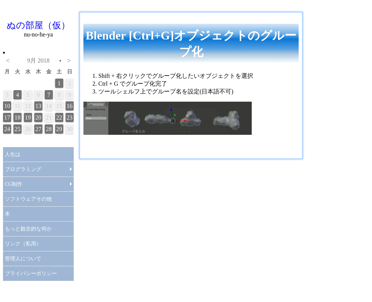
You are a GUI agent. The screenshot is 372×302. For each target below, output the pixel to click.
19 (28, 117)
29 (59, 129)
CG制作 (13, 184)
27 (38, 129)
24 (7, 129)
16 (70, 106)
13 (38, 106)
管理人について (23, 258)
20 (38, 117)
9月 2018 (38, 60)
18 (17, 117)
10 (7, 106)
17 (7, 117)
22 (59, 117)
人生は (12, 154)
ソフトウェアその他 (28, 199)
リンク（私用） (23, 244)
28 (49, 129)
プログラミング (23, 169)
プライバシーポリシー (31, 273)
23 (70, 117)
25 (17, 129)
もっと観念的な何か (28, 229)
